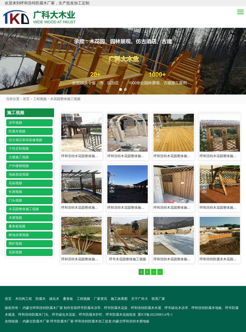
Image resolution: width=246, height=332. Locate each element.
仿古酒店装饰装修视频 (25, 140)
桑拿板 (68, 299)
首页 (26, 99)
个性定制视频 (19, 148)
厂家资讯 (100, 299)
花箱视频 (15, 183)
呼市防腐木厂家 (62, 321)
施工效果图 (119, 299)
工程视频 (40, 99)
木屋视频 (15, 217)
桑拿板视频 (17, 226)
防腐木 (41, 299)
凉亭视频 (15, 122)
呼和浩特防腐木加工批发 (93, 321)
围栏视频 (15, 243)
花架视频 (15, 252)
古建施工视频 (19, 157)
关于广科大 (139, 299)
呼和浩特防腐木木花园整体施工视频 (220, 259)
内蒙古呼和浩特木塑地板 (130, 321)
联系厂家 (158, 299)
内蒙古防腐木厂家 (36, 321)
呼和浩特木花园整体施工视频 (81, 156)
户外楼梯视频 (19, 166)
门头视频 (15, 200)
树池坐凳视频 (19, 235)
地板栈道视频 (19, 174)
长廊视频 (15, 192)
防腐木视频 (17, 131)
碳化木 (54, 299)
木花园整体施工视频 (65, 99)
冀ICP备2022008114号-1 (155, 314)
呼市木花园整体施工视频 (127, 259)
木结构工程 (23, 299)
